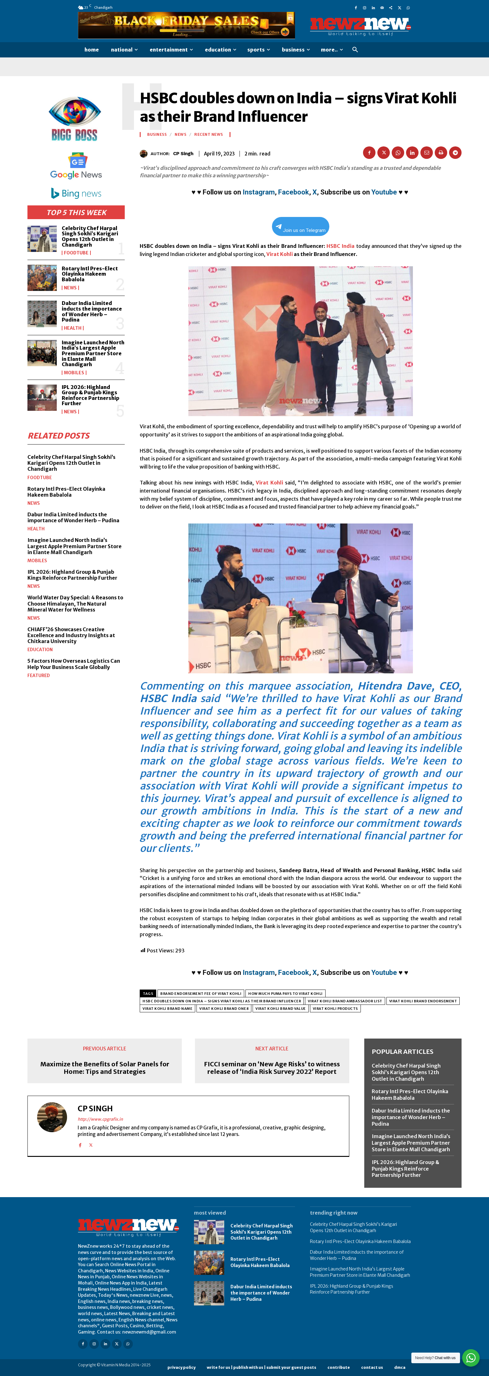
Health (72, 328)
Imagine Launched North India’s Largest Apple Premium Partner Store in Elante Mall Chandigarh (93, 353)
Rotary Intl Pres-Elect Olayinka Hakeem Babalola (90, 274)
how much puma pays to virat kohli (285, 993)
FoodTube (76, 253)
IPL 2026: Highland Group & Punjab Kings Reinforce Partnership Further (90, 395)
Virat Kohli (279, 254)
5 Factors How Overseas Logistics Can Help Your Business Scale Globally (73, 664)
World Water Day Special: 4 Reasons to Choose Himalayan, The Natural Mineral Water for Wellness (75, 603)
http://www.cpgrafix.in (100, 1119)
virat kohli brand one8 (224, 1008)
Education (40, 649)
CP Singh (183, 153)
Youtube (384, 192)
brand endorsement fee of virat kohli (200, 993)
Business (157, 134)
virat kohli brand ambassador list (345, 1001)
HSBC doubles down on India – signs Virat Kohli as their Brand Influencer (222, 1001)
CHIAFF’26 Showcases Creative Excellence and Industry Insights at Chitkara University (71, 635)
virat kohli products (335, 1008)
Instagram (259, 192)
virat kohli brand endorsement (423, 1001)
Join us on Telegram (301, 228)
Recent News (208, 134)
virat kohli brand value (280, 1008)
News (70, 288)
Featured (38, 675)
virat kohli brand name (167, 1008)
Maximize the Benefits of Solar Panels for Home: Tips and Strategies (104, 1067)
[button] (355, 50)
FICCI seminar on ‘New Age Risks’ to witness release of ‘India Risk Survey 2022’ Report (272, 1067)
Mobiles (74, 373)
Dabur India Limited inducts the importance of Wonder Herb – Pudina (92, 311)
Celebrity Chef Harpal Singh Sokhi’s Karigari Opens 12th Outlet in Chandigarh (90, 236)
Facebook (293, 192)
